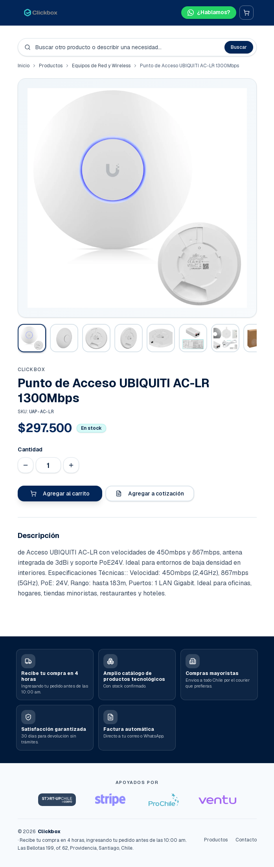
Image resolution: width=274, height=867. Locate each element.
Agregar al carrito (60, 493)
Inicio (23, 66)
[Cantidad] (48, 465)
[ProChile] (164, 799)
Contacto (246, 840)
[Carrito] (246, 13)
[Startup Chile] (57, 799)
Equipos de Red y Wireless (101, 66)
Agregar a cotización (150, 493)
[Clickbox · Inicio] (41, 13)
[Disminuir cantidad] (25, 465)
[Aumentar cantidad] (71, 465)
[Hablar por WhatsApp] (208, 12)
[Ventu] (217, 799)
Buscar (239, 47)
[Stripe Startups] (110, 799)
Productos (51, 66)
